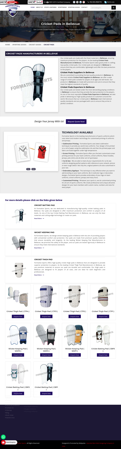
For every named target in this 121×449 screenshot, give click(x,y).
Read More (39, 218)
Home (33, 7)
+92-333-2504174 (95, 2)
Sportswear (62, 7)
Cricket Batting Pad (44, 205)
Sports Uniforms (50, 7)
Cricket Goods (35, 45)
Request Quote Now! (76, 121)
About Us (39, 7)
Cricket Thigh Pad (43, 259)
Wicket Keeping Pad (44, 232)
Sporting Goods (74, 7)
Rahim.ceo (109, 2)
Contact (84, 7)
